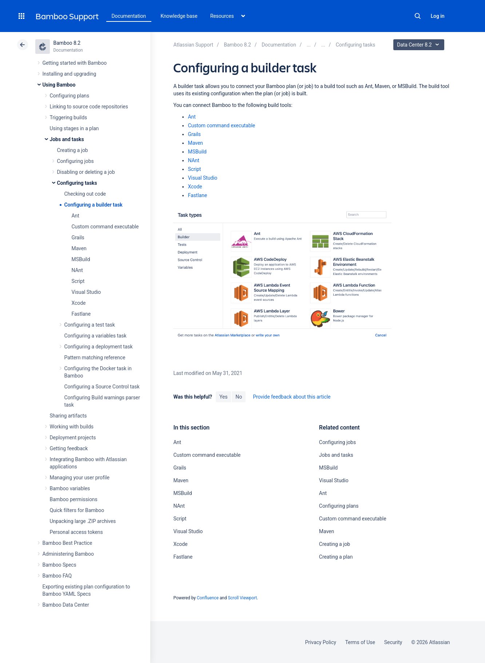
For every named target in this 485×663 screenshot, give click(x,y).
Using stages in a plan (74, 128)
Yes (223, 397)
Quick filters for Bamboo (77, 510)
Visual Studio (86, 292)
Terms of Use (360, 642)
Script (78, 281)
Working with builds (72, 427)
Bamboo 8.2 (67, 43)
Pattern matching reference (95, 357)
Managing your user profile (80, 477)
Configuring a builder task (93, 205)
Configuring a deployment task (98, 347)
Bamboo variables (70, 488)
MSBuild (81, 259)
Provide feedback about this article (291, 397)
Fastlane (81, 314)
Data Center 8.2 (419, 44)
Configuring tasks (77, 183)
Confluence (208, 597)
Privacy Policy (320, 642)
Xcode (79, 303)
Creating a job (72, 150)
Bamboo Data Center (66, 605)
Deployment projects (73, 437)
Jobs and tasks (67, 139)
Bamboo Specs (59, 565)
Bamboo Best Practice (67, 543)
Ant (75, 216)
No (238, 397)
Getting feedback (69, 448)
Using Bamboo (59, 85)
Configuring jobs (75, 161)
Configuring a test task (89, 325)
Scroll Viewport (242, 597)
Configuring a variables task (95, 336)
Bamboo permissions (74, 499)
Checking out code (85, 194)
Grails (78, 237)
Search (418, 16)
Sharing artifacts (68, 416)
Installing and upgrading (69, 74)
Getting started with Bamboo (75, 63)
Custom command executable (105, 226)
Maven (79, 248)
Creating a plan (336, 557)
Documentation (129, 16)
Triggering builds (68, 117)
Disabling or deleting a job (86, 172)
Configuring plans (70, 96)
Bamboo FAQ (57, 576)
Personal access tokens (76, 532)
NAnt (77, 270)
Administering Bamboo (68, 554)
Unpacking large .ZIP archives (83, 521)
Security (393, 642)
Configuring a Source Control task (102, 387)
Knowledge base (179, 16)
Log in (438, 16)
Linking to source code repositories (89, 106)
